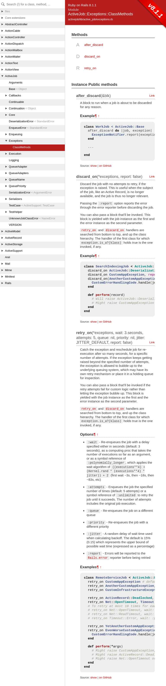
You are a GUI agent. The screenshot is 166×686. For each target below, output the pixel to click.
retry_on (90, 68)
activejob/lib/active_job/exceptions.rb (90, 19)
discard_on (92, 56)
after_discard (93, 45)
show (93, 165)
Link (152, 95)
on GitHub (105, 165)
